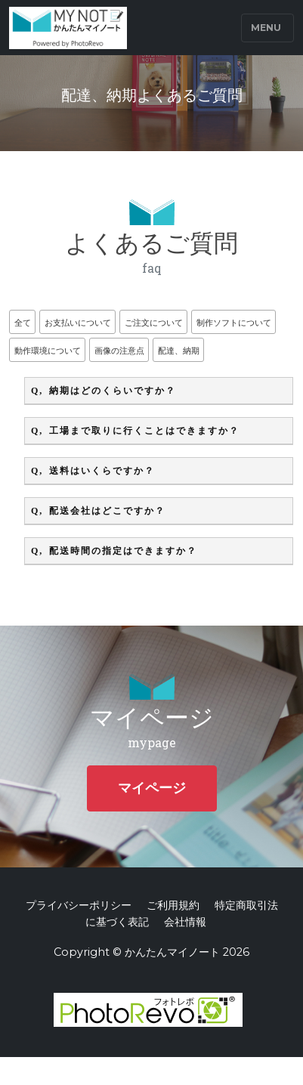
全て (22, 322)
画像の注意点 (119, 350)
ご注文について (154, 322)
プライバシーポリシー (78, 905)
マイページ (152, 788)
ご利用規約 (173, 905)
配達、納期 (178, 350)
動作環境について (47, 350)
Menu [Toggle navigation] (266, 27)
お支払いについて (78, 322)
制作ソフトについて (233, 322)
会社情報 (185, 922)
